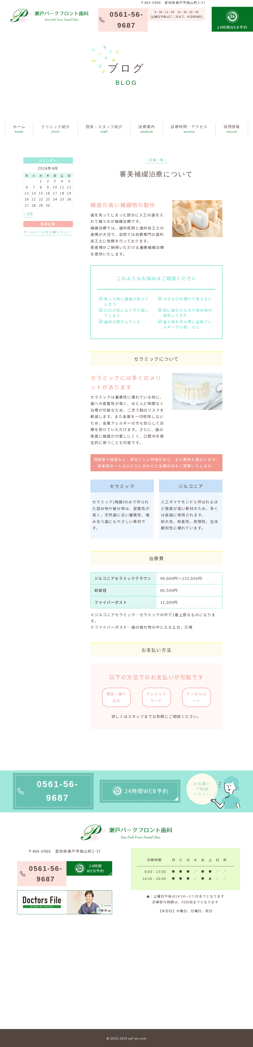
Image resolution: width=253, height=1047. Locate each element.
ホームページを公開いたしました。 (52, 232)
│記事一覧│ (156, 160)
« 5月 (28, 213)
